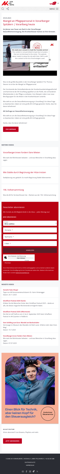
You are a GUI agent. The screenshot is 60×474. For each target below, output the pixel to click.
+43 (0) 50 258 (49, 458)
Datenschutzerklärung (22, 273)
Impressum (30, 465)
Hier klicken (21, 258)
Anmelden (30, 250)
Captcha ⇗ (29, 260)
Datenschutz (30, 462)
